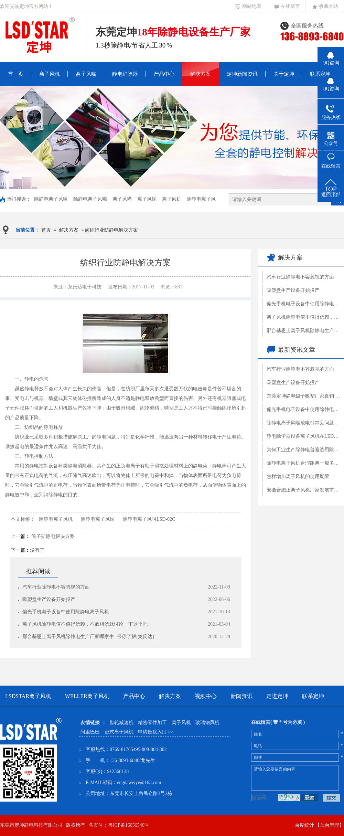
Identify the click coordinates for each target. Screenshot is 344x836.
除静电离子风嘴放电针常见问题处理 (304, 422)
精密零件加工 (152, 722)
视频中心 (206, 696)
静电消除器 (125, 74)
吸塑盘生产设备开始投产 (48, 599)
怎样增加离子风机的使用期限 (298, 476)
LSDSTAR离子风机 (28, 696)
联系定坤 (320, 74)
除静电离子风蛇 (98, 519)
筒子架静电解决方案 (53, 536)
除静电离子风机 (56, 519)
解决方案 (200, 74)
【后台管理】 (329, 825)
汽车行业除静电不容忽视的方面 (56, 587)
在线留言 (287, 6)
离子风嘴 (86, 74)
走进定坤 (277, 696)
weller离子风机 (87, 696)
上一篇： (20, 536)
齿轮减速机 (121, 722)
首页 (46, 230)
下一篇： (20, 550)
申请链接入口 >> (155, 731)
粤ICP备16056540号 (128, 825)
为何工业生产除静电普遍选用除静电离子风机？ (304, 449)
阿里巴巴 (90, 731)
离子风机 (49, 74)
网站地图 (248, 6)
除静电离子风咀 (51, 199)
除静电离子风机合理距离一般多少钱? (304, 463)
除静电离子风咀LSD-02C (149, 519)
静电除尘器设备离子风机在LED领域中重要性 (304, 436)
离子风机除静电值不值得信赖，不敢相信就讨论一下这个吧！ (87, 624)
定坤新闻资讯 (242, 74)
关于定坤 (283, 74)
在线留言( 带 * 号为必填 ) (278, 722)
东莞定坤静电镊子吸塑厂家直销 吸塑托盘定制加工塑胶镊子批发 (304, 396)
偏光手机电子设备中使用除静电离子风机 (65, 611)
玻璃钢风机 (207, 722)
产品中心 (164, 74)
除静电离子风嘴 (90, 199)
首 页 (15, 74)
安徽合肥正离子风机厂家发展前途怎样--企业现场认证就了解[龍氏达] (304, 490)
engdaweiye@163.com (139, 782)
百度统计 (304, 825)
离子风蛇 (147, 199)
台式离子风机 (119, 731)
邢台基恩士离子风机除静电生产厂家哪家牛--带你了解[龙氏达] (88, 636)
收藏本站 (325, 6)
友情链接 (90, 722)
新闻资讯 (241, 696)
